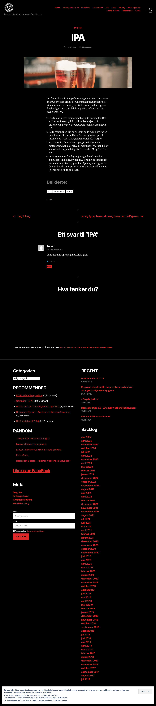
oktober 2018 (88, 627)
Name (15, 515)
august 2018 (88, 634)
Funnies (78, 29)
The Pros (96, 8)
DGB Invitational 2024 (27, 424)
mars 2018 (87, 653)
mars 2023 (87, 470)
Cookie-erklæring (60, 700)
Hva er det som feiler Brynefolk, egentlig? (38, 410)
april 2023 (86, 467)
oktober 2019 (88, 589)
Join (107, 8)
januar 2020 (87, 578)
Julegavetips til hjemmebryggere (33, 442)
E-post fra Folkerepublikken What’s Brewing (39, 453)
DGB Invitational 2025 (93, 382)
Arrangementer (69, 8)
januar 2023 (87, 478)
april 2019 (86, 604)
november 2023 (89, 463)
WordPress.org (21, 507)
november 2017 (89, 668)
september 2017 (90, 675)
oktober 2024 (88, 452)
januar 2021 (87, 541)
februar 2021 (88, 537)
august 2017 (88, 679)
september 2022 (90, 489)
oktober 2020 (88, 552)
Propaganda (127, 11)
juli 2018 (86, 638)
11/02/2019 (71, 48)
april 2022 (86, 500)
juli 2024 (86, 455)
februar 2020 (88, 575)
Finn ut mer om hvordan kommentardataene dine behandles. (86, 351)
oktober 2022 (88, 485)
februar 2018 (88, 657)
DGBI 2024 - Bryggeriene (29, 399)
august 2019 (88, 593)
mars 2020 (87, 571)
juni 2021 (86, 526)
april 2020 (86, 567)
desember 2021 (89, 507)
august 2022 (88, 493)
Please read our (28, 535)
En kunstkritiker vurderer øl (96, 420)
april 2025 (86, 444)
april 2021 (86, 534)
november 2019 (89, 586)
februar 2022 (88, 504)
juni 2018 (86, 642)
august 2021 (88, 519)
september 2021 (90, 515)
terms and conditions (35, 535)
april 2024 (86, 459)
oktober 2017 (88, 671)
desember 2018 (90, 619)
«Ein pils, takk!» (89, 402)
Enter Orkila (22, 459)
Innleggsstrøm (21, 499)
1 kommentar (87, 48)
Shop (114, 8)
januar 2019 (87, 616)
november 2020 (90, 549)
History (122, 8)
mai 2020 (86, 563)
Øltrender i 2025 (24, 404)
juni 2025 (86, 440)
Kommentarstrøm (22, 503)
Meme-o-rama (112, 11)
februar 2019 (88, 612)
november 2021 (89, 511)
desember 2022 (90, 481)
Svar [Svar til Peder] (49, 270)
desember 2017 (89, 664)
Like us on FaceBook (33, 474)
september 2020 (90, 556)
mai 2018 (86, 645)
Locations (85, 8)
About (138, 11)
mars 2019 (87, 608)
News (57, 8)
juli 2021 (86, 522)
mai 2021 (86, 530)
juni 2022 (86, 496)
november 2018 (89, 623)
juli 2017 (86, 683)
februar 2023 (88, 474)
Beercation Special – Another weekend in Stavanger (43, 415)
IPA (51, 201)
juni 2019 (86, 597)
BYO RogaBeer (134, 8)
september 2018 (90, 631)
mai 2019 (86, 601)
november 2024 (90, 448)
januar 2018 (87, 660)
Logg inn (17, 496)
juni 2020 (86, 560)
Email (15, 525)
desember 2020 (90, 545)
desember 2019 (90, 582)
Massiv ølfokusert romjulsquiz (32, 447)
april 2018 (86, 649)
